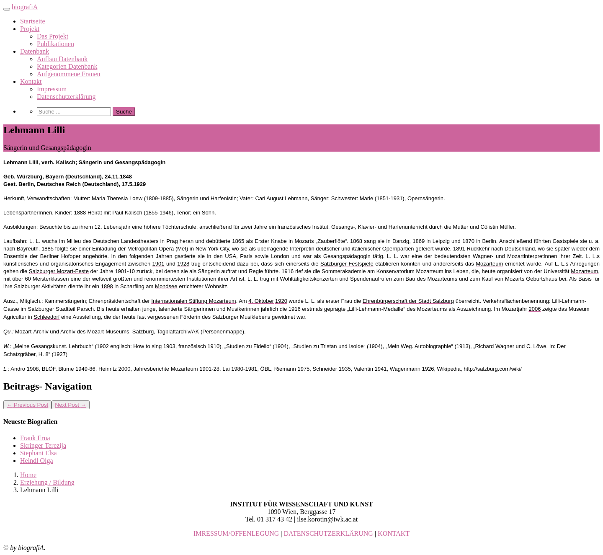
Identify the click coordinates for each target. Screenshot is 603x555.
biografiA (25, 6)
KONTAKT (394, 533)
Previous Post (27, 405)
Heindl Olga (36, 460)
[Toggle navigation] (6, 9)
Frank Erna (35, 437)
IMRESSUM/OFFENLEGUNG (236, 533)
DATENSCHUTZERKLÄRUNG (328, 533)
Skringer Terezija (43, 445)
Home (28, 474)
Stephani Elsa (38, 453)
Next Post (70, 405)
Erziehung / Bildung (47, 482)
